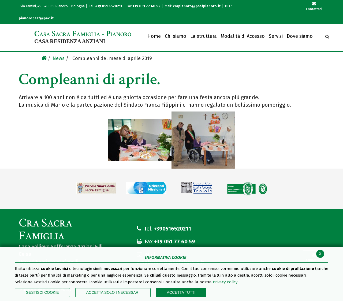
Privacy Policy (225, 282)
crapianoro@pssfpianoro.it (197, 6)
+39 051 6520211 (109, 6)
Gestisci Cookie (42, 292)
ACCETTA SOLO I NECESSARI (113, 292)
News (59, 58)
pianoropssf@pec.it (36, 18)
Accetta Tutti (181, 292)
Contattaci (314, 9)
